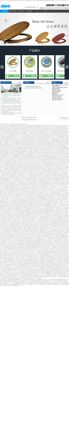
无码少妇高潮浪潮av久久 (23, 281)
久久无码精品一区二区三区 (33, 284)
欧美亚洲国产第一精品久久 (63, 280)
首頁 (4, 11)
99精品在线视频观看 (5, 284)
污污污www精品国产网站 (4, 281)
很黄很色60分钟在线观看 (32, 281)
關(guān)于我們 (12, 11)
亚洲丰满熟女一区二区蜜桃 (41, 280)
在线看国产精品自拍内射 (42, 281)
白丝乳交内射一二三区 (24, 283)
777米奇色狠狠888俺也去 (14, 281)
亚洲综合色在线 (63, 279)
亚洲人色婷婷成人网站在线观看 (54, 279)
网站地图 (2, 126)
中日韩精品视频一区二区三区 (16, 285)
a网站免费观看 (31, 283)
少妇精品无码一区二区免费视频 (22, 279)
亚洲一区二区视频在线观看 (39, 283)
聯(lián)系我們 (29, 11)
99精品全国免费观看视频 (13, 284)
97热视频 (15, 283)
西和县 (18, 283)
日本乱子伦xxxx (49, 280)
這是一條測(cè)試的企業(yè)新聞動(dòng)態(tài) (33, 87)
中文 (37, 11)
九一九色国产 (11, 283)
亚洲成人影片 (55, 280)
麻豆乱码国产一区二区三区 (52, 281)
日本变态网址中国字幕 (55, 284)
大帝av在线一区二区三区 (22, 284)
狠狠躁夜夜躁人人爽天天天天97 (42, 279)
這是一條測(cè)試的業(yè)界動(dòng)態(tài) (32, 86)
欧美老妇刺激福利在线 (42, 284)
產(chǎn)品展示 (21, 11)
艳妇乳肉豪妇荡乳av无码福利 (10, 280)
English (45, 11)
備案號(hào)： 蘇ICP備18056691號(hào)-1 (29, 117)
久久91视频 (48, 284)
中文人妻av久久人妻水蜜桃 (62, 281)
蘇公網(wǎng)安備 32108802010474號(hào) (29, 120)
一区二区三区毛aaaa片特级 (31, 280)
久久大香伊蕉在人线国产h (21, 280)
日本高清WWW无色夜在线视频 (50, 283)
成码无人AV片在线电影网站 (61, 283)
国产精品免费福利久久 (32, 279)
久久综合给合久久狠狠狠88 (6, 285)
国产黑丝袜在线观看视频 (11, 279)
